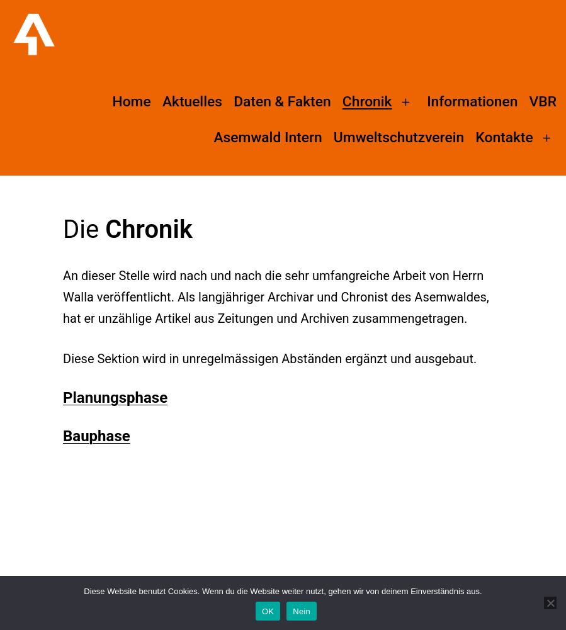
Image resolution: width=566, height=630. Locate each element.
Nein (301, 611)
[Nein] (550, 603)
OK (268, 611)
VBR (543, 101)
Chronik (367, 101)
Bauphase (96, 436)
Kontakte (504, 137)
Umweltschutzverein (399, 137)
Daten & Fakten (282, 101)
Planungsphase (115, 398)
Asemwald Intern (267, 137)
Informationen (472, 101)
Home (131, 101)
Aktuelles (192, 101)
